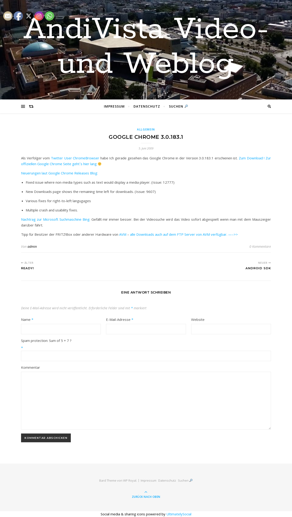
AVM (122, 234)
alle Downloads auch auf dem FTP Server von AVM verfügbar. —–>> (184, 234)
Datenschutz (147, 106)
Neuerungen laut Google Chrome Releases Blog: (59, 173)
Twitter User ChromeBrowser (75, 158)
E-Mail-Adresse (119, 319)
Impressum (114, 106)
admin (32, 246)
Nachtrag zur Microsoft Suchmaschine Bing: (55, 219)
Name (27, 319)
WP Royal (129, 480)
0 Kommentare (260, 246)
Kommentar (30, 367)
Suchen (178, 106)
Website (198, 319)
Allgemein (146, 129)
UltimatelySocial (178, 514)
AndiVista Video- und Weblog (146, 47)
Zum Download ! (251, 158)
